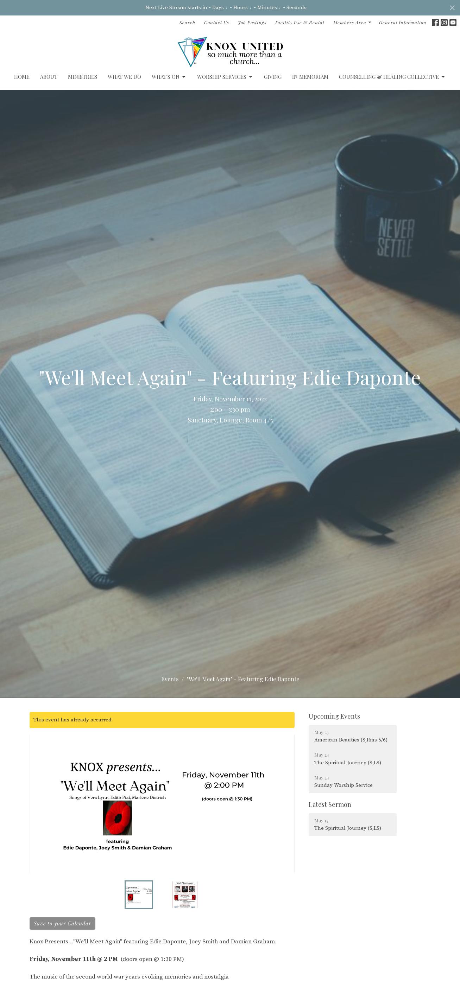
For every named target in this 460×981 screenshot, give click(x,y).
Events (169, 679)
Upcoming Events (334, 716)
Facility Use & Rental (299, 22)
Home (22, 76)
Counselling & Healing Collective (392, 77)
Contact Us (216, 22)
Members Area (352, 22)
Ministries (82, 76)
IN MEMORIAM (310, 76)
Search (187, 22)
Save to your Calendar (62, 923)
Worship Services (225, 77)
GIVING (273, 76)
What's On (169, 77)
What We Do (124, 76)
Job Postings (252, 22)
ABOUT (48, 76)
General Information (403, 22)
